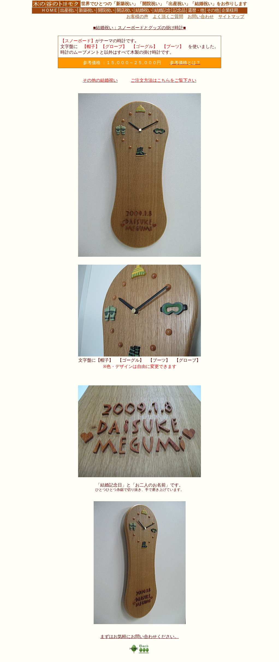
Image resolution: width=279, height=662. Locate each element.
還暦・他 (196, 10)
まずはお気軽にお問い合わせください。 (139, 636)
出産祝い (68, 10)
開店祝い (125, 10)
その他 (213, 10)
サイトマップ (231, 16)
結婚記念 (162, 10)
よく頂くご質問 (168, 16)
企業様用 (229, 10)
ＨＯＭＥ (49, 10)
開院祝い (106, 10)
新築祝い (87, 10)
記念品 (179, 10)
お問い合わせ (201, 16)
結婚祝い (143, 10)
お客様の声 (137, 16)
